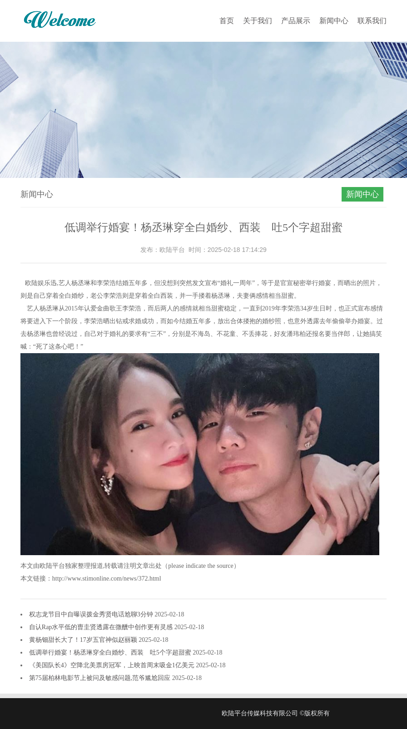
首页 (226, 21)
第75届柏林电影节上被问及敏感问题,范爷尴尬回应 (100, 678)
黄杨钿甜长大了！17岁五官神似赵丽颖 (84, 639)
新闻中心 (333, 21)
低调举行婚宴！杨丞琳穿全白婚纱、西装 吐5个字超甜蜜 (111, 652)
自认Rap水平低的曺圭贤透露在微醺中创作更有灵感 (101, 627)
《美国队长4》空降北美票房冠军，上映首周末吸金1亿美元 (112, 665)
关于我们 (257, 21)
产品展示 (295, 21)
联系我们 (372, 21)
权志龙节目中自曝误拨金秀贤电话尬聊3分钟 (92, 614)
